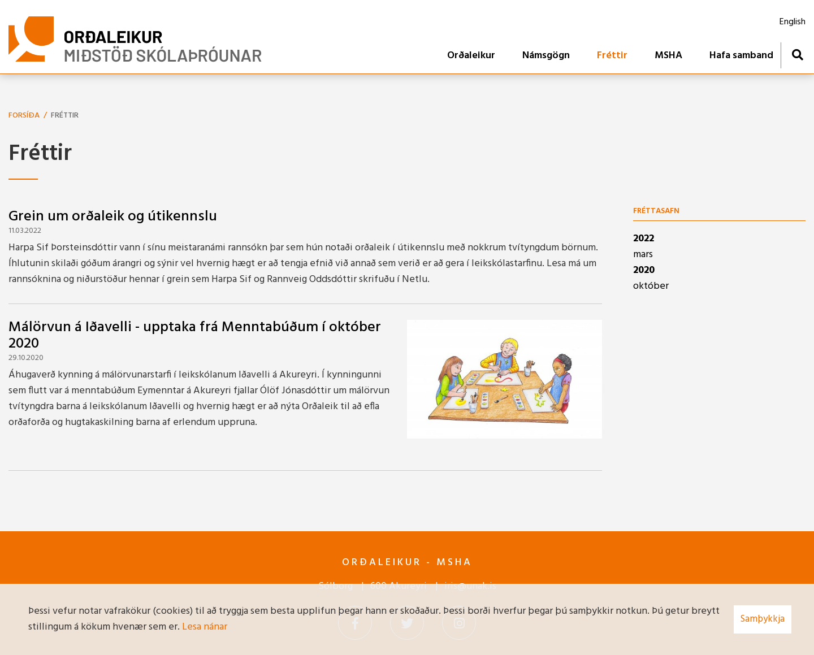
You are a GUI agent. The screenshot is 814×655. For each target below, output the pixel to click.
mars (643, 254)
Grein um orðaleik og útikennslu (112, 216)
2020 (644, 270)
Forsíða (24, 115)
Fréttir (65, 115)
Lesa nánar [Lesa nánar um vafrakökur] (204, 627)
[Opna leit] (797, 54)
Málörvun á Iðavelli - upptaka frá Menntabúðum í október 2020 (194, 335)
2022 (643, 239)
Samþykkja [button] (763, 619)
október (651, 286)
